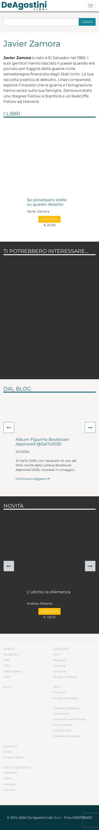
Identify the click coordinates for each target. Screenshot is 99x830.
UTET (7, 665)
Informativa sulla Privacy (70, 719)
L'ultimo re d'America (49, 592)
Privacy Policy (62, 724)
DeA (6, 660)
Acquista (49, 219)
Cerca (87, 22)
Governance (61, 713)
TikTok (7, 778)
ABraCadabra (12, 671)
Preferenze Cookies (66, 736)
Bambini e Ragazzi (65, 677)
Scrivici (8, 751)
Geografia (59, 671)
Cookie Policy (62, 730)
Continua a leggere (33, 479)
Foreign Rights (13, 757)
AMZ (6, 677)
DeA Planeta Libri (25, 5)
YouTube (9, 789)
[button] (8, 427)
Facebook (10, 772)
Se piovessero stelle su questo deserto (47, 202)
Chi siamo (59, 692)
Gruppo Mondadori (66, 698)
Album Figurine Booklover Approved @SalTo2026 (42, 441)
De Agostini (11, 654)
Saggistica (60, 660)
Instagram (10, 784)
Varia (56, 654)
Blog (7, 687)
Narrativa (59, 665)
